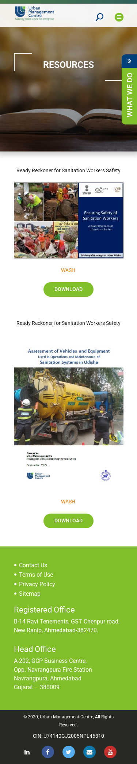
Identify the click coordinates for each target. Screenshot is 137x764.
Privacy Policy (37, 584)
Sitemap (30, 593)
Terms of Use (36, 574)
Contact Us (33, 565)
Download (68, 289)
